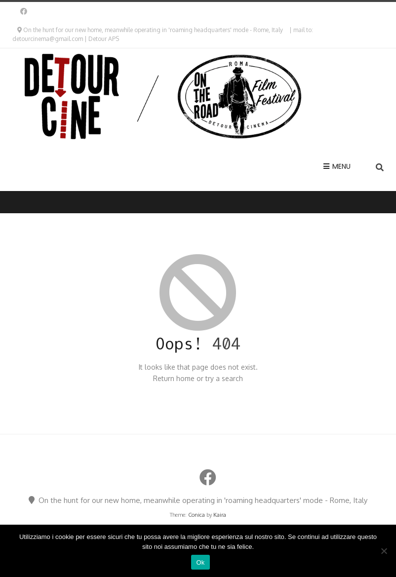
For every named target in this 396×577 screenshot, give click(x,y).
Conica (196, 514)
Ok (200, 562)
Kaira (219, 514)
